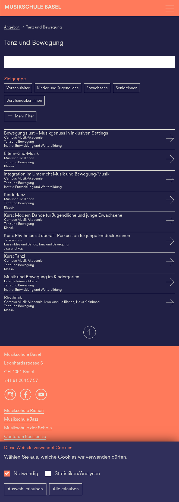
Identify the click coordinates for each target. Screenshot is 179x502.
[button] (89, 333)
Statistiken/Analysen (77, 473)
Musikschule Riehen (24, 411)
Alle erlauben (66, 489)
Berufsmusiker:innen (24, 101)
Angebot (12, 27)
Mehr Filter (20, 115)
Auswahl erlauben (25, 489)
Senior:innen (126, 88)
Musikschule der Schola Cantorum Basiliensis (28, 432)
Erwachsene (97, 88)
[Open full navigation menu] (169, 8)
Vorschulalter (18, 88)
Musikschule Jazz (21, 419)
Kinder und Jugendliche (58, 88)
